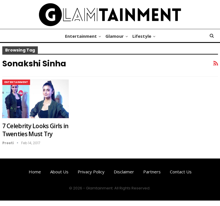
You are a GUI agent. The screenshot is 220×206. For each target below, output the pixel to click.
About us (59, 172)
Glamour (114, 36)
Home (35, 172)
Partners (152, 172)
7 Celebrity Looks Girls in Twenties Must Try (35, 130)
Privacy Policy (91, 172)
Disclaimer (124, 172)
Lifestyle (142, 36)
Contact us (181, 172)
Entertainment (80, 36)
